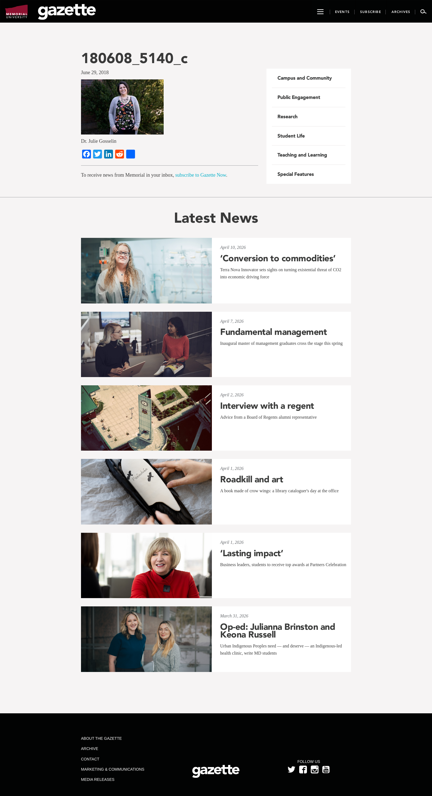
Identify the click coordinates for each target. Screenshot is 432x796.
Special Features (295, 174)
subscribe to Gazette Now (200, 175)
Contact (90, 759)
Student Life (291, 136)
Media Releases (97, 779)
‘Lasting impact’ (251, 553)
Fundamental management (273, 332)
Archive (89, 748)
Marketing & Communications (112, 769)
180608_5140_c (134, 58)
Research (287, 116)
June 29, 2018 (95, 72)
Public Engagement (298, 97)
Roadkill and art (251, 479)
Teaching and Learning (302, 155)
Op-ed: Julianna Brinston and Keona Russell (277, 630)
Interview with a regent (267, 406)
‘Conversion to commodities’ (278, 258)
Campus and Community (304, 78)
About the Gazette (101, 738)
